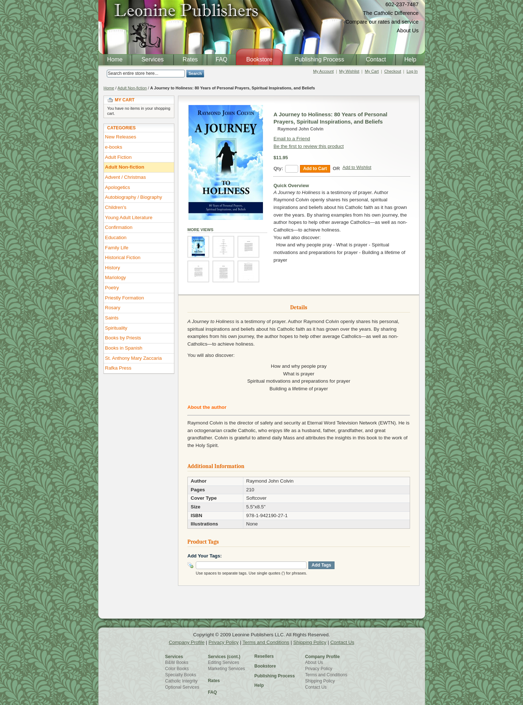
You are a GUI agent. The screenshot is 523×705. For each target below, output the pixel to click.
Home (109, 88)
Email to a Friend (291, 138)
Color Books (177, 668)
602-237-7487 (401, 4)
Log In (412, 71)
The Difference (391, 13)
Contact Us (342, 642)
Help (259, 685)
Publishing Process (274, 675)
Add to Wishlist (356, 167)
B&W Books (176, 662)
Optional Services (182, 687)
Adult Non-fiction (132, 88)
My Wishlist (349, 71)
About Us (407, 30)
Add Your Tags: (204, 556)
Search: (102, 73)
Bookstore (265, 666)
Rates (214, 680)
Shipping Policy (309, 642)
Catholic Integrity (181, 681)
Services (174, 656)
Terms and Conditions (266, 642)
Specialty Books (180, 674)
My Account (323, 71)
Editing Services (223, 662)
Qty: (278, 168)
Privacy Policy (223, 642)
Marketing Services (226, 668)
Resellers (263, 656)
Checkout (392, 71)
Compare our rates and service (381, 22)
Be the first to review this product (308, 146)
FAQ (212, 692)
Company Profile (187, 642)
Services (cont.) (224, 656)
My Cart (372, 71)
